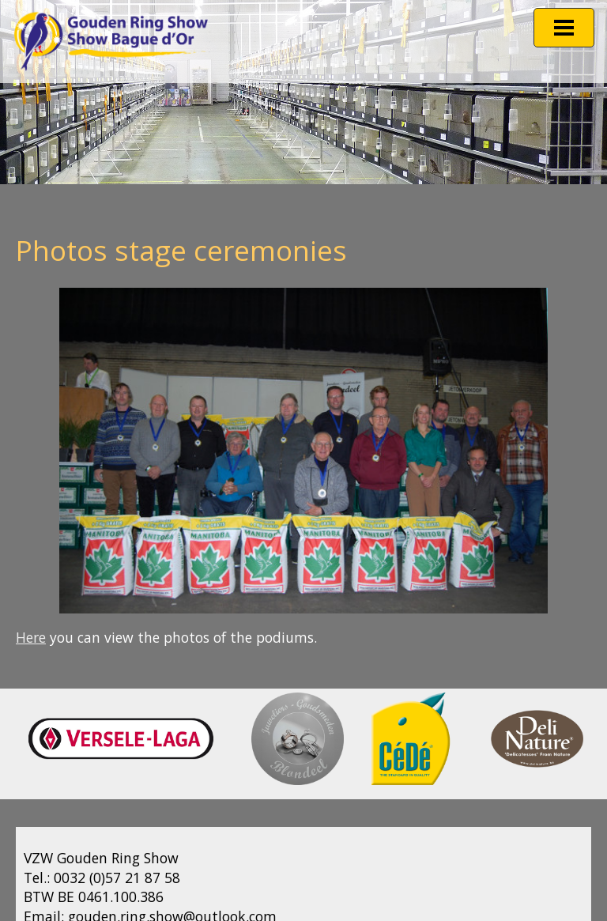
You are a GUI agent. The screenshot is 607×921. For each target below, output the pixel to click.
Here (31, 637)
